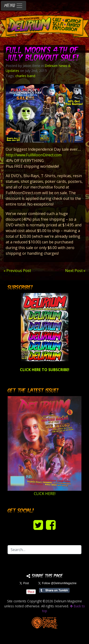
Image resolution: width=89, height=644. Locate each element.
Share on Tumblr (54, 590)
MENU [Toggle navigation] (13, 5)
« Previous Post (17, 270)
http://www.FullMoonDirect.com (34, 155)
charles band (25, 76)
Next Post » (75, 270)
